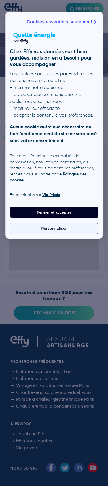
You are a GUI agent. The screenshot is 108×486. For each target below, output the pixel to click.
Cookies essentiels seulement (62, 22)
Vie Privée (51, 194)
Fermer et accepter (54, 212)
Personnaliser (54, 228)
